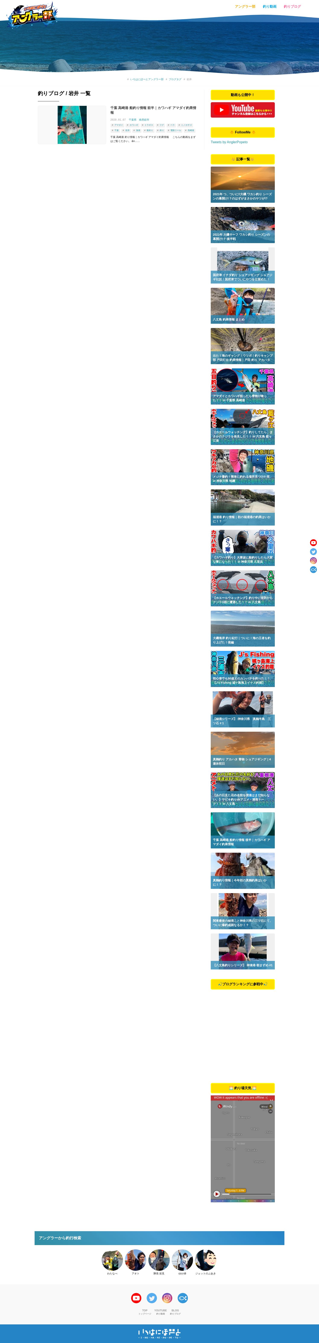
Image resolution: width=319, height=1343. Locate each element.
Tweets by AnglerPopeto (229, 142)
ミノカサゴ (186, 124)
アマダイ (118, 124)
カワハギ (133, 124)
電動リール (175, 129)
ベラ (172, 124)
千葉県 (132, 120)
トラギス (149, 124)
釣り (162, 129)
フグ (162, 124)
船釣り (150, 129)
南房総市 (144, 120)
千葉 (116, 129)
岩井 (127, 129)
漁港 (138, 129)
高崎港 (191, 129)
